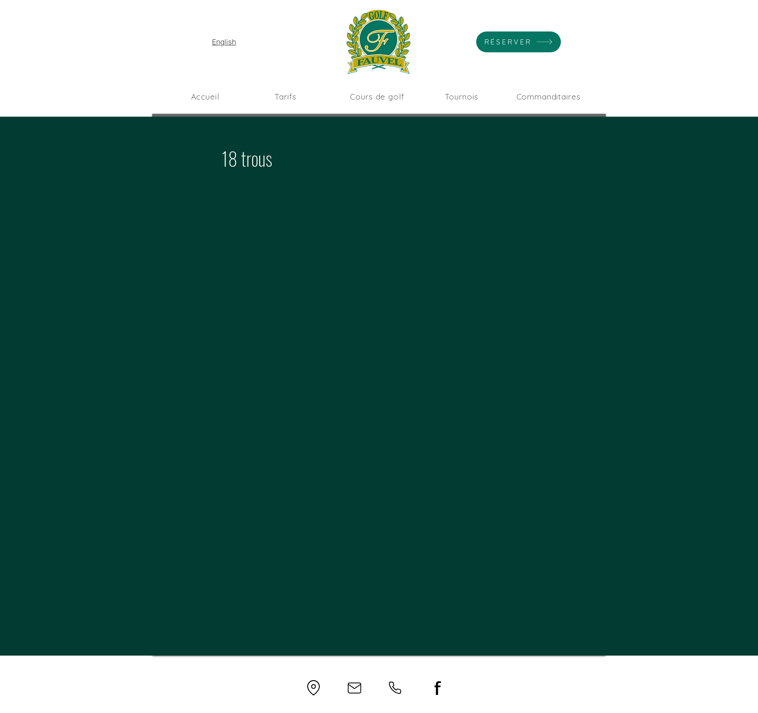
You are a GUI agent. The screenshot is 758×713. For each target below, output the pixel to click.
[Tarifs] (285, 96)
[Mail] (354, 688)
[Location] (313, 688)
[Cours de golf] (377, 96)
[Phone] (395, 688)
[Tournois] (461, 96)
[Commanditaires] (548, 96)
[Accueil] (205, 96)
